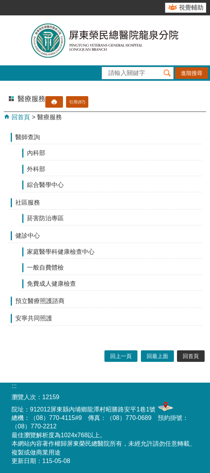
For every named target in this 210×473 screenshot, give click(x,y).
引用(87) (77, 102)
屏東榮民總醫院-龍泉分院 (105, 40)
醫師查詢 (27, 137)
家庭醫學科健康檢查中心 (60, 251)
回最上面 (157, 356)
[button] (167, 73)
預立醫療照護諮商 (39, 301)
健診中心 (27, 235)
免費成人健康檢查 (51, 283)
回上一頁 (121, 356)
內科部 (36, 153)
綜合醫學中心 (45, 185)
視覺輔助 (191, 7)
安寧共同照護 (33, 318)
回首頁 (20, 117)
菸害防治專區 (45, 218)
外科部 (36, 169)
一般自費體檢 (45, 267)
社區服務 (27, 202)
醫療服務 (49, 117)
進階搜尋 (191, 73)
